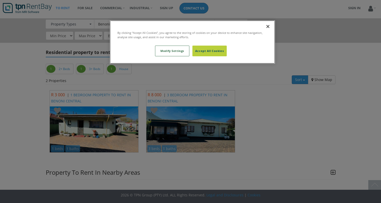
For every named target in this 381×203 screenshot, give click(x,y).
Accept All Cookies (209, 51)
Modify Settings (172, 51)
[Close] (267, 26)
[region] (192, 42)
